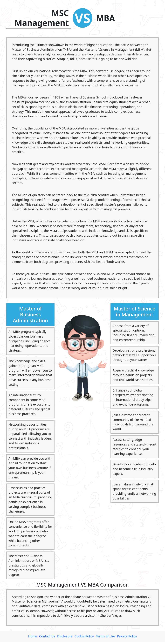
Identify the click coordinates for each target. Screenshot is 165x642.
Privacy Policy (127, 636)
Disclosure (64, 636)
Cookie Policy (84, 636)
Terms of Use (105, 636)
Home (32, 636)
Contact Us (47, 636)
